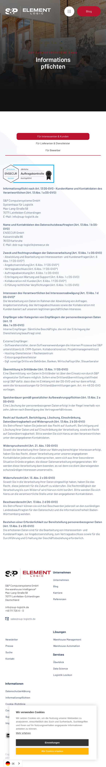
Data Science (60, 668)
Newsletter (11, 639)
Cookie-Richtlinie (15, 703)
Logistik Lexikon (62, 674)
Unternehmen (61, 579)
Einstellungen (52, 742)
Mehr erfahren (23, 733)
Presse (9, 645)
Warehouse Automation (66, 645)
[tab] (53, 136)
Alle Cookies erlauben (52, 751)
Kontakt (9, 658)
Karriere (57, 592)
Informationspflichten (17, 697)
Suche (9, 652)
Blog (55, 586)
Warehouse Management (67, 639)
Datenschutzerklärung (17, 691)
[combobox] (13, 763)
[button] (69, 11)
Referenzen (59, 599)
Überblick (58, 662)
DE (10, 763)
